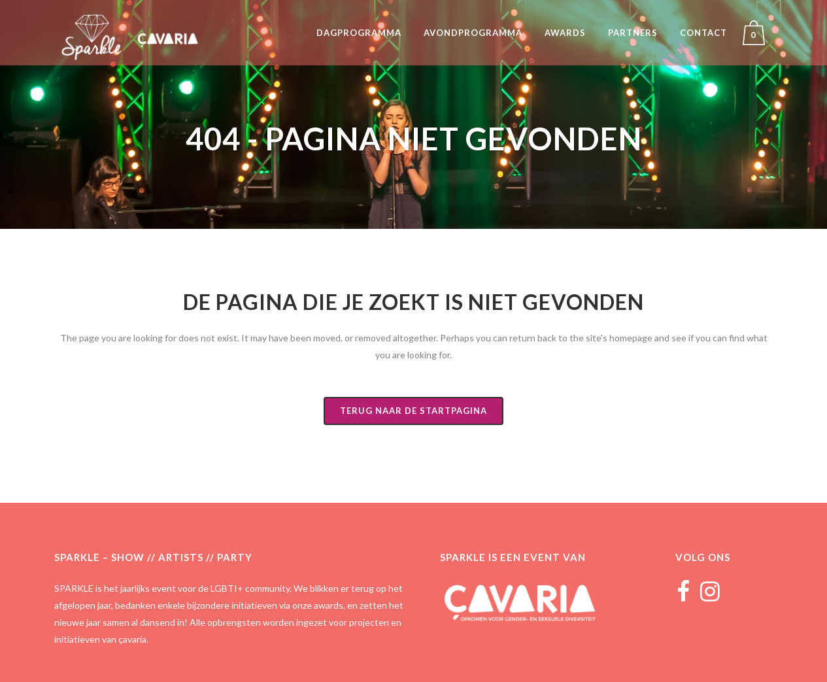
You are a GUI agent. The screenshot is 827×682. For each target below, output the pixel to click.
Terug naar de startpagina (413, 410)
